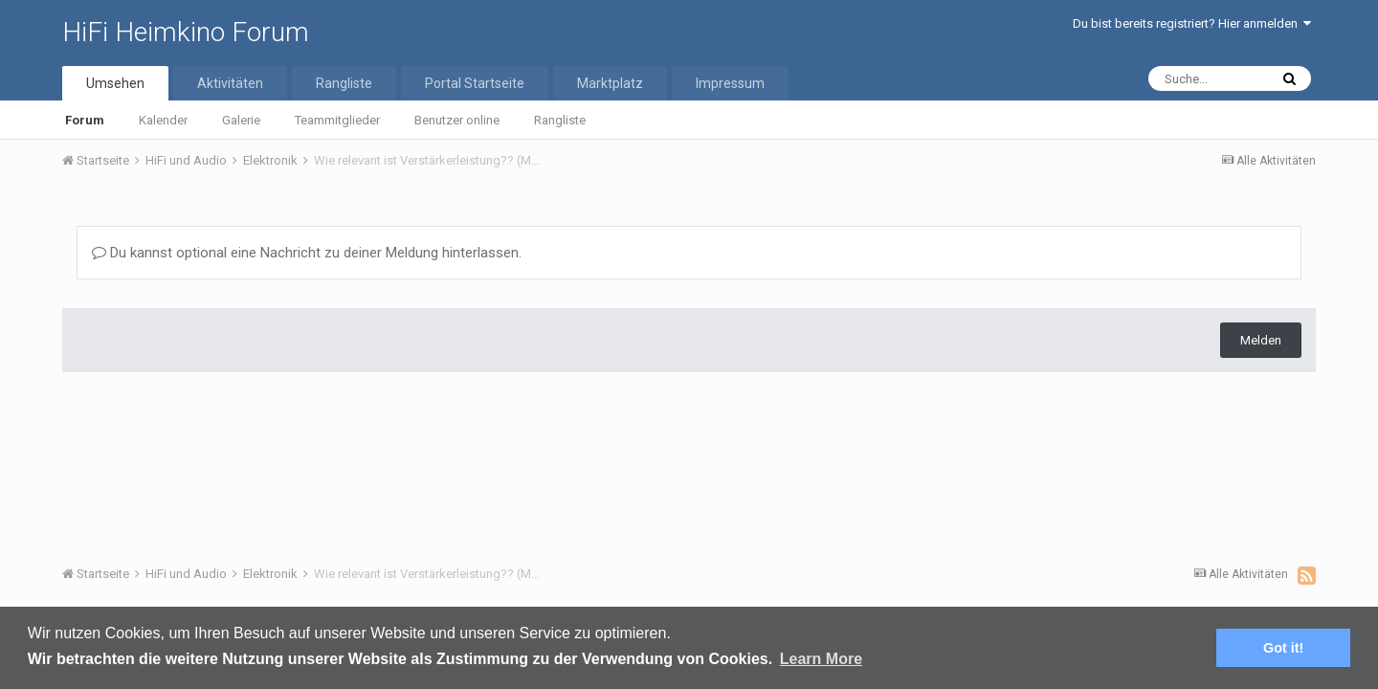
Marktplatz (610, 83)
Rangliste (560, 120)
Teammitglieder (337, 120)
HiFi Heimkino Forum (185, 32)
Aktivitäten (230, 83)
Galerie (241, 120)
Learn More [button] (821, 659)
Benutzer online (457, 120)
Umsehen (115, 83)
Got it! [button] (1283, 648)
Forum (84, 120)
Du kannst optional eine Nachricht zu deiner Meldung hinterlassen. (307, 252)
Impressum (730, 83)
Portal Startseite (474, 83)
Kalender (163, 120)
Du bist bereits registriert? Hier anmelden (1192, 23)
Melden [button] (1260, 340)
